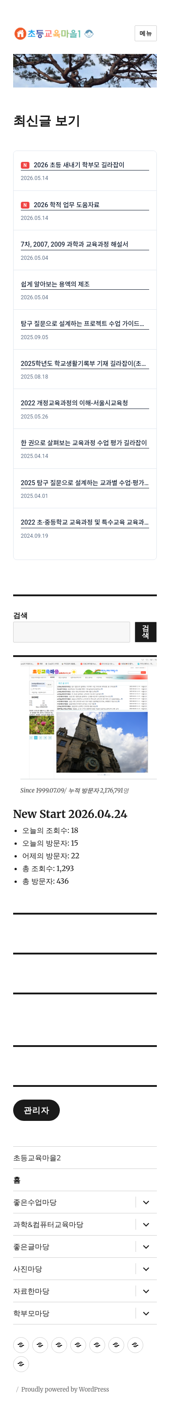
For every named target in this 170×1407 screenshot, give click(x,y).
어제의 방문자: (46, 855)
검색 (20, 615)
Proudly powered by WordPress (65, 1389)
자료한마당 (31, 1291)
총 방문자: (39, 881)
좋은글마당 (31, 1246)
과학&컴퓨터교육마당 (48, 1224)
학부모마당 (31, 1313)
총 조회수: (39, 868)
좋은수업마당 (35, 1202)
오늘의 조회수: (46, 830)
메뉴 (146, 33)
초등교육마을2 (37, 1158)
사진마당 (27, 1269)
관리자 (36, 1110)
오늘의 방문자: (46, 842)
